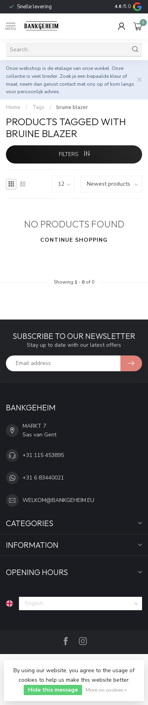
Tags (38, 107)
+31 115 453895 (43, 455)
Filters (74, 154)
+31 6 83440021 (43, 477)
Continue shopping (74, 240)
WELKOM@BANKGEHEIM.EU (58, 500)
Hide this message (53, 690)
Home (13, 107)
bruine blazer (72, 107)
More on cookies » (106, 689)
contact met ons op (81, 84)
